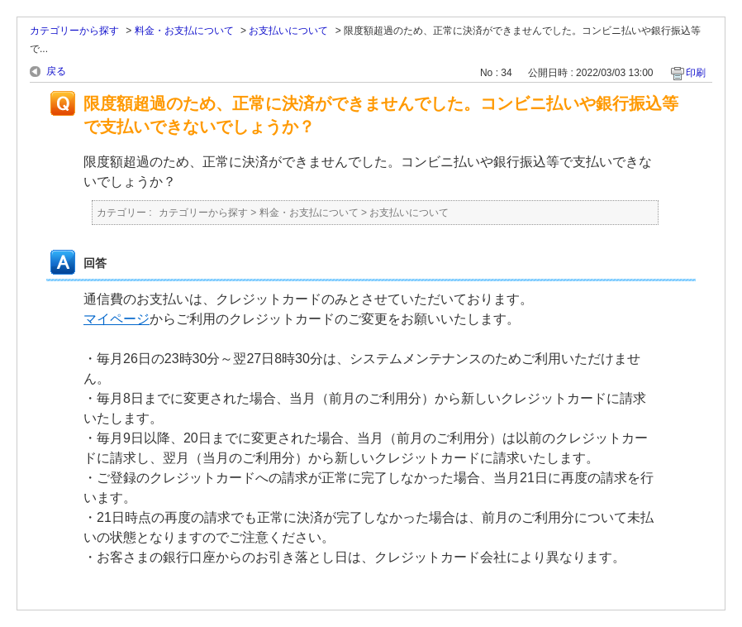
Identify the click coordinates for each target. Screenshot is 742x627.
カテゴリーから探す (74, 30)
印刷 (696, 73)
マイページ (116, 319)
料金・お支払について (184, 30)
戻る (56, 71)
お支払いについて (288, 30)
